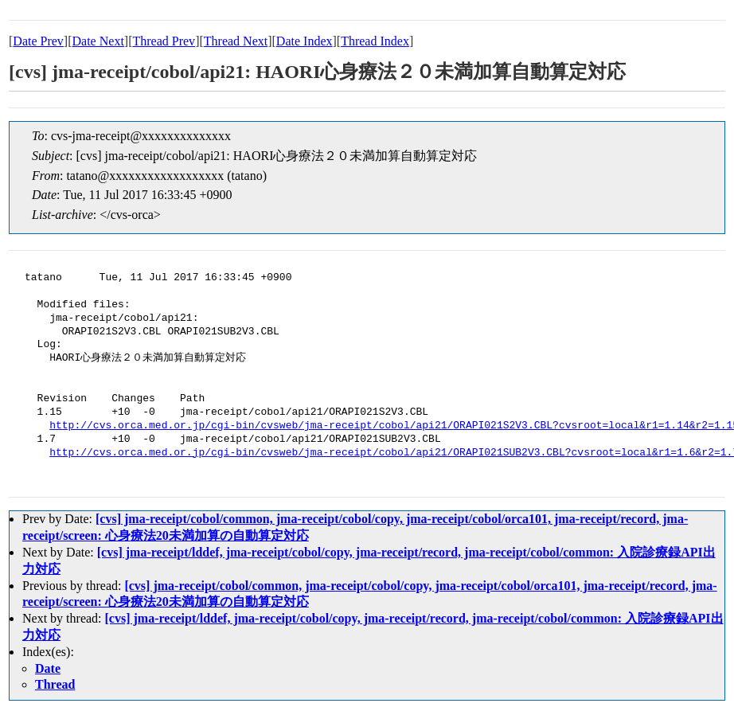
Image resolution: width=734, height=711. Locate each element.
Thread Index (375, 41)
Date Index (304, 41)
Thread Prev (163, 41)
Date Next (98, 41)
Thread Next (235, 41)
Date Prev (38, 41)
